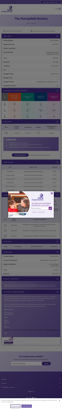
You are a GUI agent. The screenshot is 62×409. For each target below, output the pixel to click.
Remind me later (41, 212)
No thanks (34, 212)
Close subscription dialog (52, 193)
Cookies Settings (15, 406)
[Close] (59, 400)
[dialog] (31, 204)
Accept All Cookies (26, 406)
